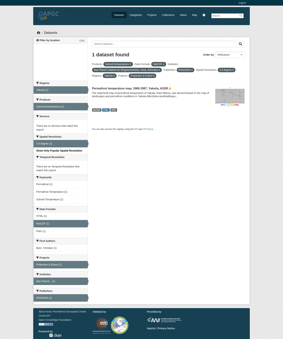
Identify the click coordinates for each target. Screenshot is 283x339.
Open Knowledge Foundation (55, 319)
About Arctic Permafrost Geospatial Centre (62, 311)
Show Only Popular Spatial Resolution (59, 150)
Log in (242, 2)
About (183, 15)
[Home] (38, 32)
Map (194, 15)
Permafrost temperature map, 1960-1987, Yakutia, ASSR (130, 88)
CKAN (55, 335)
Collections (168, 15)
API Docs (147, 129)
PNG (114, 110)
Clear (82, 40)
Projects (152, 15)
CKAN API (44, 315)
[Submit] (240, 44)
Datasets (119, 15)
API (136, 129)
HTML (105, 110)
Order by (208, 54)
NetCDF (96, 110)
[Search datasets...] (164, 44)
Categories (136, 15)
